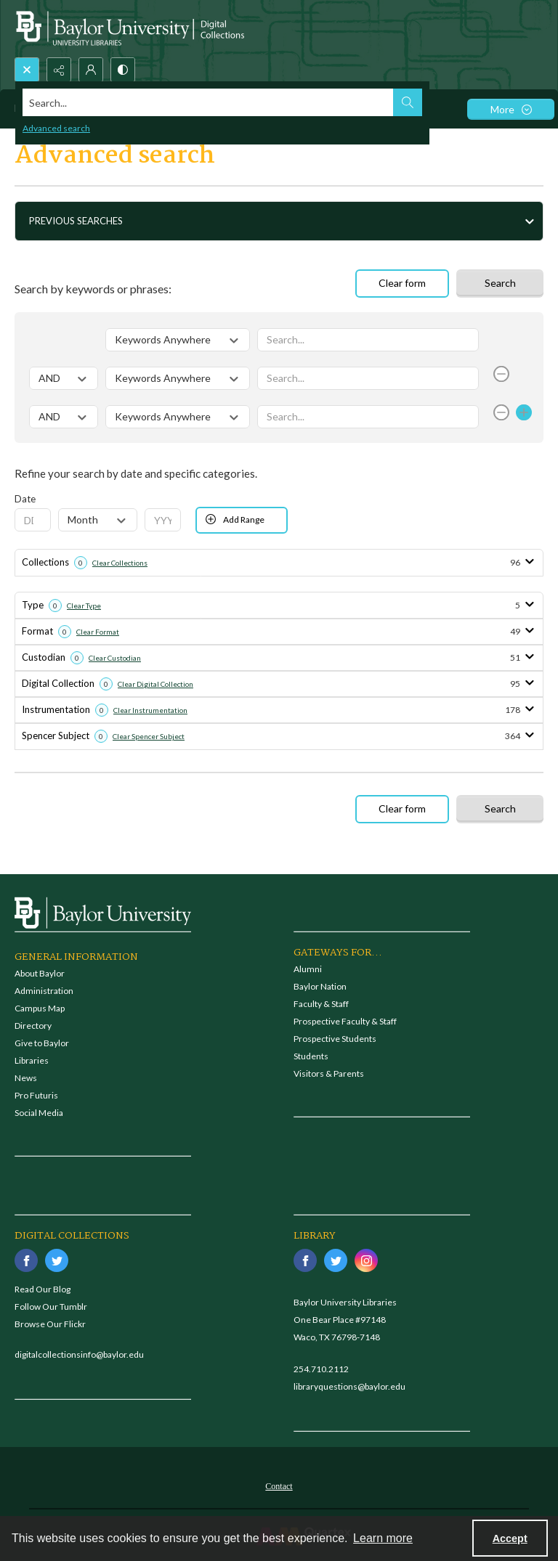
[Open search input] (27, 69)
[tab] (279, 221)
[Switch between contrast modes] (122, 69)
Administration (44, 987)
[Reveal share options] (58, 69)
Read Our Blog (42, 1286)
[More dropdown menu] (510, 109)
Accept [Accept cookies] (510, 1538)
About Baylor (40, 970)
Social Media (39, 1109)
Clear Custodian (115, 655)
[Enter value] (368, 338)
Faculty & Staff (321, 1000)
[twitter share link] (56, 1258)
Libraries (32, 1057)
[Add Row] (517, 411)
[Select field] (178, 338)
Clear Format (97, 629)
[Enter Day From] (33, 517)
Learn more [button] (383, 1538)
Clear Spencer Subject (149, 734)
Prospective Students (335, 1035)
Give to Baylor (42, 1040)
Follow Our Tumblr (51, 1304)
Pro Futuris (36, 1092)
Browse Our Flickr (50, 1321)
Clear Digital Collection (155, 681)
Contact (278, 1484)
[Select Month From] (98, 517)
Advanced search (56, 128)
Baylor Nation (320, 983)
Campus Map (40, 1005)
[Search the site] (224, 102)
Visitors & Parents (329, 1070)
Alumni (308, 966)
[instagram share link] (366, 1258)
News (26, 1074)
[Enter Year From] (163, 517)
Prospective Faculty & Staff (345, 1018)
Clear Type (84, 603)
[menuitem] (278, 1482)
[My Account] (90, 69)
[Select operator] (63, 376)
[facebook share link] (26, 1258)
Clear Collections (119, 560)
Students (311, 1053)
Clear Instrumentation (150, 708)
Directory (33, 1022)
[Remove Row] (497, 373)
